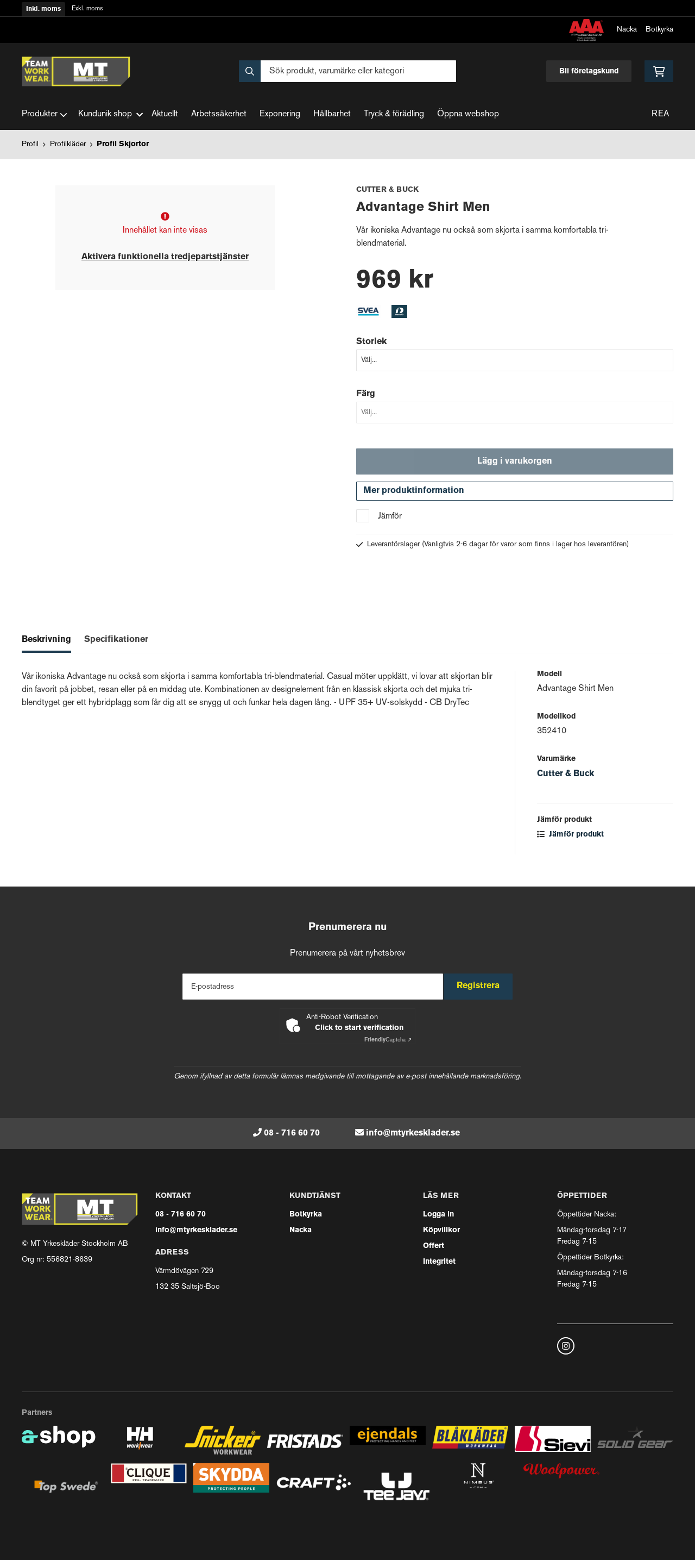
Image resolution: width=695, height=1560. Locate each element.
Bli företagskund (588, 71)
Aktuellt (164, 114)
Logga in (438, 1214)
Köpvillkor (441, 1230)
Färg (365, 394)
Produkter (44, 114)
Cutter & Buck (565, 780)
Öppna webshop (468, 114)
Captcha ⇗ (388, 1040)
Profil (30, 144)
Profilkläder (68, 144)
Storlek (371, 342)
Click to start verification (359, 1028)
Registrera (482, 986)
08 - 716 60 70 (292, 1133)
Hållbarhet (332, 114)
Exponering (280, 114)
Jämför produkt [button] (570, 840)
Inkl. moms (43, 9)
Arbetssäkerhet (219, 114)
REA (660, 114)
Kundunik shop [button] (110, 114)
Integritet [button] (439, 1261)
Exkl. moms (87, 9)
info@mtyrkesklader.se (413, 1133)
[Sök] (347, 71)
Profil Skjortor (123, 144)
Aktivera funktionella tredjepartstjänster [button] (165, 257)
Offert (433, 1246)
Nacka (627, 29)
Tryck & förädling (394, 114)
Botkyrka (659, 29)
